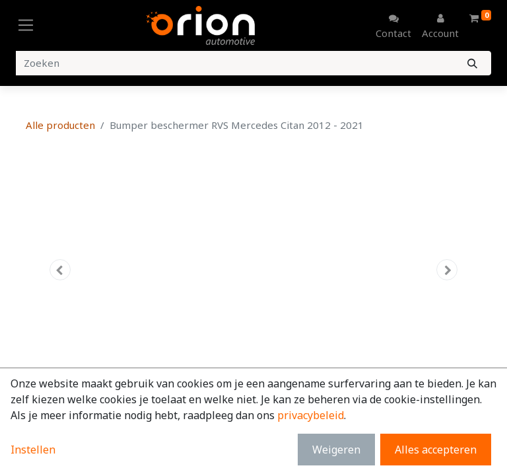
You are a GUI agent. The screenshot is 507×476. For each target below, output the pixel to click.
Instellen (33, 449)
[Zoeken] (472, 63)
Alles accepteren (436, 449)
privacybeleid (310, 415)
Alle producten (60, 125)
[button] (60, 269)
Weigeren (336, 449)
